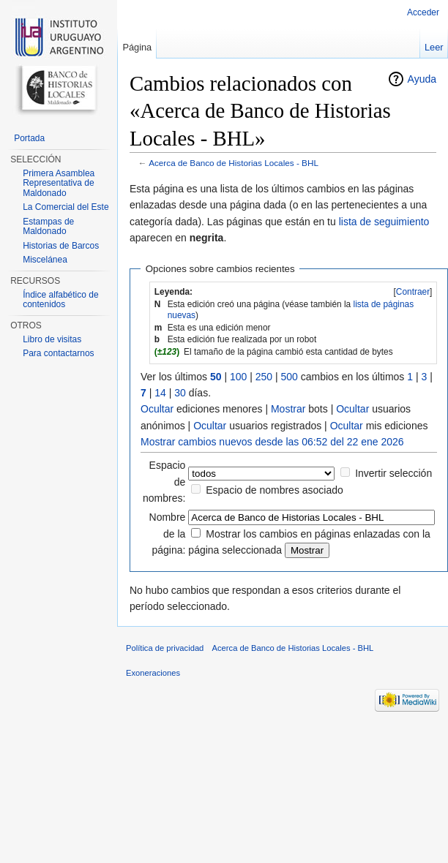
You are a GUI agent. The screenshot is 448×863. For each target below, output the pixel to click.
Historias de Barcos (61, 246)
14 (160, 393)
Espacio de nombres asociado (274, 490)
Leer (434, 47)
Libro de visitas (52, 339)
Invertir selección (393, 473)
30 (180, 393)
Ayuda (422, 79)
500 (289, 376)
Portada (29, 138)
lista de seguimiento (384, 221)
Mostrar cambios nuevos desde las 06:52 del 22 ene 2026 (272, 442)
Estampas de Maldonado (48, 226)
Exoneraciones (153, 672)
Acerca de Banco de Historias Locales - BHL (233, 162)
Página (137, 47)
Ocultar (157, 409)
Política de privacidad (165, 648)
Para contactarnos (58, 353)
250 (263, 376)
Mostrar (288, 409)
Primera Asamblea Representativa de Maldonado (58, 183)
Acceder (423, 12)
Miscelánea (45, 260)
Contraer (413, 292)
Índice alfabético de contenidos (60, 300)
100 (238, 376)
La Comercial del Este (65, 207)
